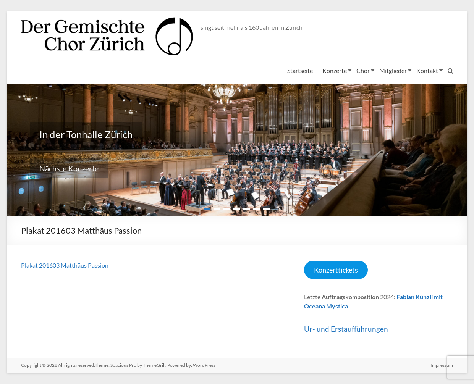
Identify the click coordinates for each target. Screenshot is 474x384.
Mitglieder (392, 70)
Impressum (441, 365)
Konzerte (334, 70)
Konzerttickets (336, 270)
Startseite (299, 70)
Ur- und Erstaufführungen (346, 328)
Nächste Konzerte (69, 168)
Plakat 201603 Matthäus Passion (64, 265)
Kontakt (427, 70)
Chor (362, 70)
